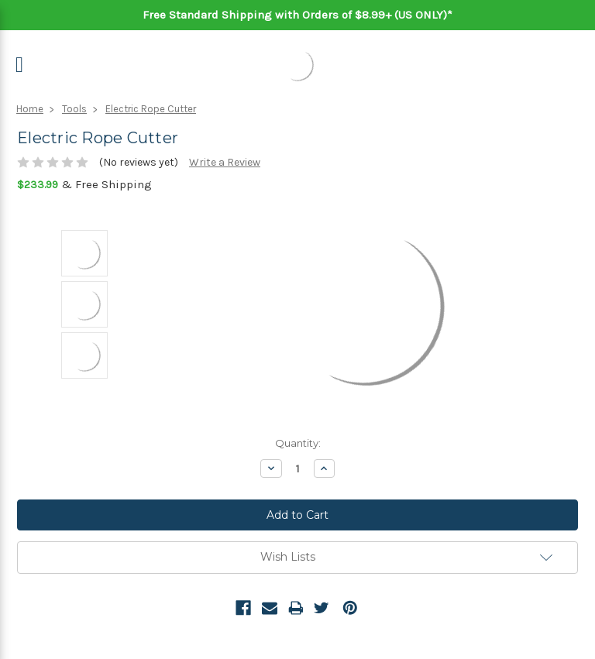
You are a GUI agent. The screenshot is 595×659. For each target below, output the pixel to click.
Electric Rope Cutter (150, 109)
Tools (74, 109)
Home (29, 109)
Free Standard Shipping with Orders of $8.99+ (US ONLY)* (297, 15)
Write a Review (224, 162)
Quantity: (298, 443)
